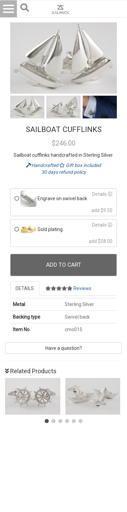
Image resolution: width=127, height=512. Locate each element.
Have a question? (63, 348)
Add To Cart (63, 264)
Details (102, 194)
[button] (47, 421)
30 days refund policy (63, 172)
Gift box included (80, 165)
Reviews (68, 288)
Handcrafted (42, 165)
